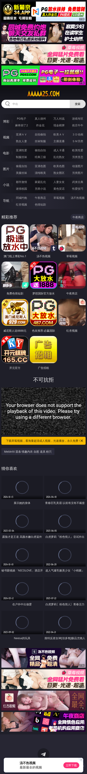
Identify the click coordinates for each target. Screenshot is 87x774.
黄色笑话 (59, 188)
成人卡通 (59, 150)
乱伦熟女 (59, 157)
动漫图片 (77, 166)
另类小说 (40, 188)
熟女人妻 (21, 141)
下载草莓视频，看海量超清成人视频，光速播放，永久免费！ (45, 440)
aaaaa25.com (43, 94)
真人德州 (40, 118)
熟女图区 (59, 173)
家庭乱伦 (40, 182)
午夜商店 (40, 198)
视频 (6, 137)
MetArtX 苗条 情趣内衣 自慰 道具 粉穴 (28, 451)
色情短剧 (40, 204)
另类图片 (77, 173)
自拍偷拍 (40, 134)
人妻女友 (59, 182)
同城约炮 (21, 198)
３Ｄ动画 (77, 134)
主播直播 (59, 141)
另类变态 (77, 157)
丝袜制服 (40, 141)
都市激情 (21, 182)
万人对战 (59, 118)
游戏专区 (77, 118)
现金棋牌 (59, 125)
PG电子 (21, 118)
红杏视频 (21, 204)
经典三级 (40, 157)
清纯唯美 (40, 173)
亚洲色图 (40, 166)
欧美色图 (59, 166)
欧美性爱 (77, 150)
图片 (6, 169)
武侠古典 (77, 182)
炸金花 (40, 125)
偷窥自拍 (21, 166)
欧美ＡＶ (59, 134)
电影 (6, 153)
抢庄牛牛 (77, 125)
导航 (6, 200)
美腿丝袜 (21, 173)
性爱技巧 (77, 188)
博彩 (6, 121)
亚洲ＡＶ (21, 134)
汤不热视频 (78, 198)
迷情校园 (21, 188)
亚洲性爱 (21, 150)
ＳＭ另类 (77, 141)
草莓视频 (59, 198)
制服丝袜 (21, 157)
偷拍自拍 (40, 150)
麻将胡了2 (21, 125)
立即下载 (71, 765)
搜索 (77, 104)
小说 (6, 185)
